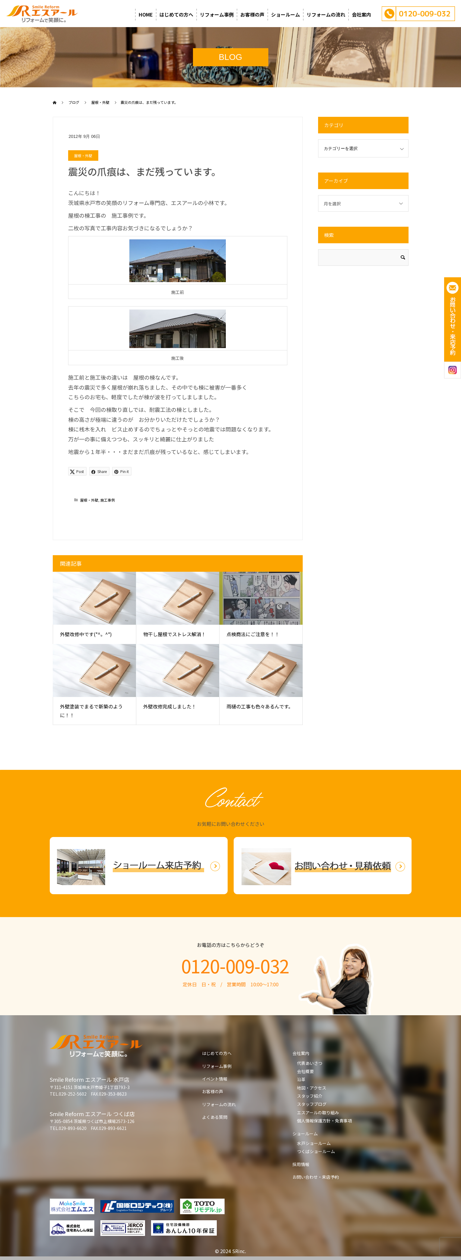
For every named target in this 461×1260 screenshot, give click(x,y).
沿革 (301, 1079)
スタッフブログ (312, 1104)
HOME (146, 14)
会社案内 (361, 14)
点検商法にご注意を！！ (252, 634)
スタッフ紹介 (309, 1096)
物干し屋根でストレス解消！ (174, 634)
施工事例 (107, 499)
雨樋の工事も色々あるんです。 (259, 706)
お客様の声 (252, 14)
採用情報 (300, 1164)
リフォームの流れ (326, 14)
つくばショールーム (316, 1151)
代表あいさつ (309, 1063)
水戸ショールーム (314, 1143)
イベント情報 (214, 1079)
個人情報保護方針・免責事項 (324, 1121)
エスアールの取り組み (318, 1112)
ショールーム (285, 14)
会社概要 (305, 1071)
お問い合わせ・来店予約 (315, 1177)
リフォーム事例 (217, 14)
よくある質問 (214, 1117)
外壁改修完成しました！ (169, 706)
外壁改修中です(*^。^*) (86, 634)
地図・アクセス (311, 1088)
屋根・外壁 (83, 155)
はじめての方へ (176, 14)
